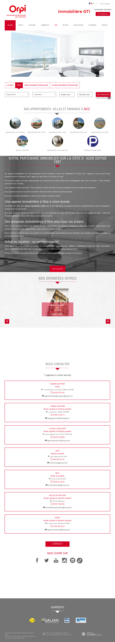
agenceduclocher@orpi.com (58, 440)
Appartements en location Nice (57, 150)
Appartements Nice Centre (36, 132)
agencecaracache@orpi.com (58, 529)
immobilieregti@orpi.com (58, 485)
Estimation (92, 25)
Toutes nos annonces (18, 638)
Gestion (65, 25)
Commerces (45, 25)
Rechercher (103, 94)
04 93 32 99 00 (59, 437)
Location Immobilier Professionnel (65, 85)
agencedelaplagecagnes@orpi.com (58, 396)
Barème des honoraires (28, 636)
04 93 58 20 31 (59, 526)
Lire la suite (57, 269)
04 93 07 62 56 (58, 392)
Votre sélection (105, 4)
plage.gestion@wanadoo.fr (59, 418)
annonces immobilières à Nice (72, 226)
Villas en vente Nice (22, 150)
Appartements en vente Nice (15, 132)
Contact (105, 25)
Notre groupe (78, 25)
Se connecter (103, 14)
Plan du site (8, 636)
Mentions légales (16, 636)
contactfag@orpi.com (58, 463)
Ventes (20, 25)
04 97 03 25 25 (58, 459)
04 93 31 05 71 (59, 415)
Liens (6, 638)
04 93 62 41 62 (59, 482)
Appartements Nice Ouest (99, 132)
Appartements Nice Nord (78, 132)
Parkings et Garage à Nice (92, 150)
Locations (32, 25)
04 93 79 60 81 (59, 504)
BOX (56, 25)
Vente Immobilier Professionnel (36, 85)
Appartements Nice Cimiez (57, 132)
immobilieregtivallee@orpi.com (58, 507)
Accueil (10, 25)
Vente (19, 85)
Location (10, 85)
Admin (10, 638)
